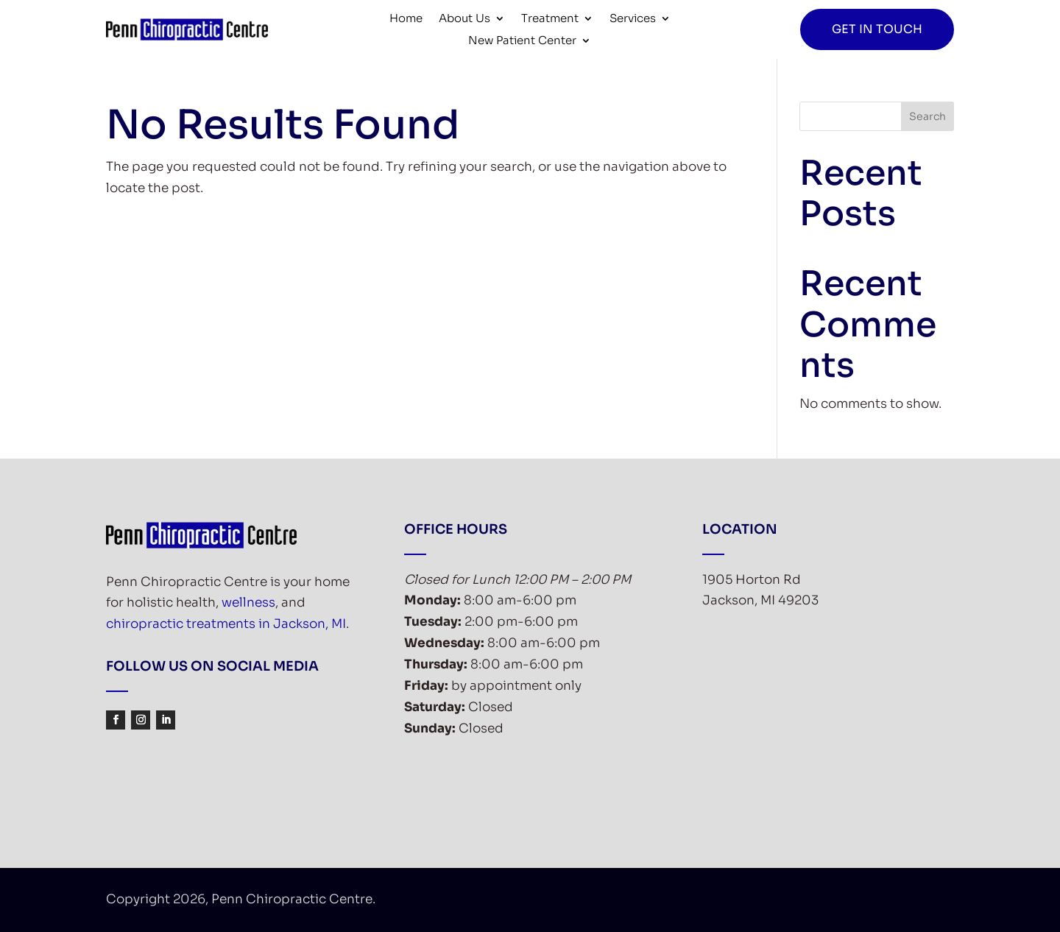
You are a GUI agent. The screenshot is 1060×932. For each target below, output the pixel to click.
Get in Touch (877, 29)
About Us (464, 19)
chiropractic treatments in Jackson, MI (226, 624)
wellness (248, 602)
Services (633, 19)
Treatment (550, 19)
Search (927, 116)
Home (406, 19)
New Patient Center (522, 41)
